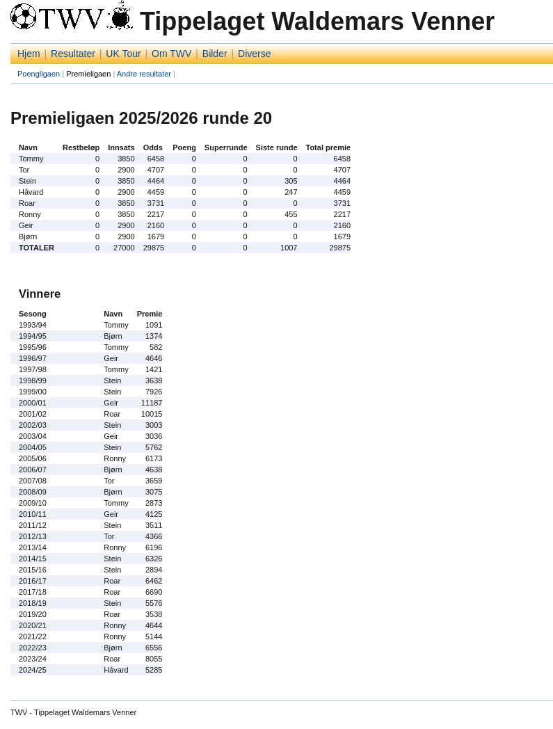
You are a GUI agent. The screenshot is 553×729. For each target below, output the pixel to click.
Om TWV (171, 53)
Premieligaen (88, 74)
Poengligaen (38, 74)
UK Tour (123, 53)
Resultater (73, 53)
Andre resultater (144, 74)
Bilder (214, 53)
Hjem (28, 53)
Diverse (254, 53)
